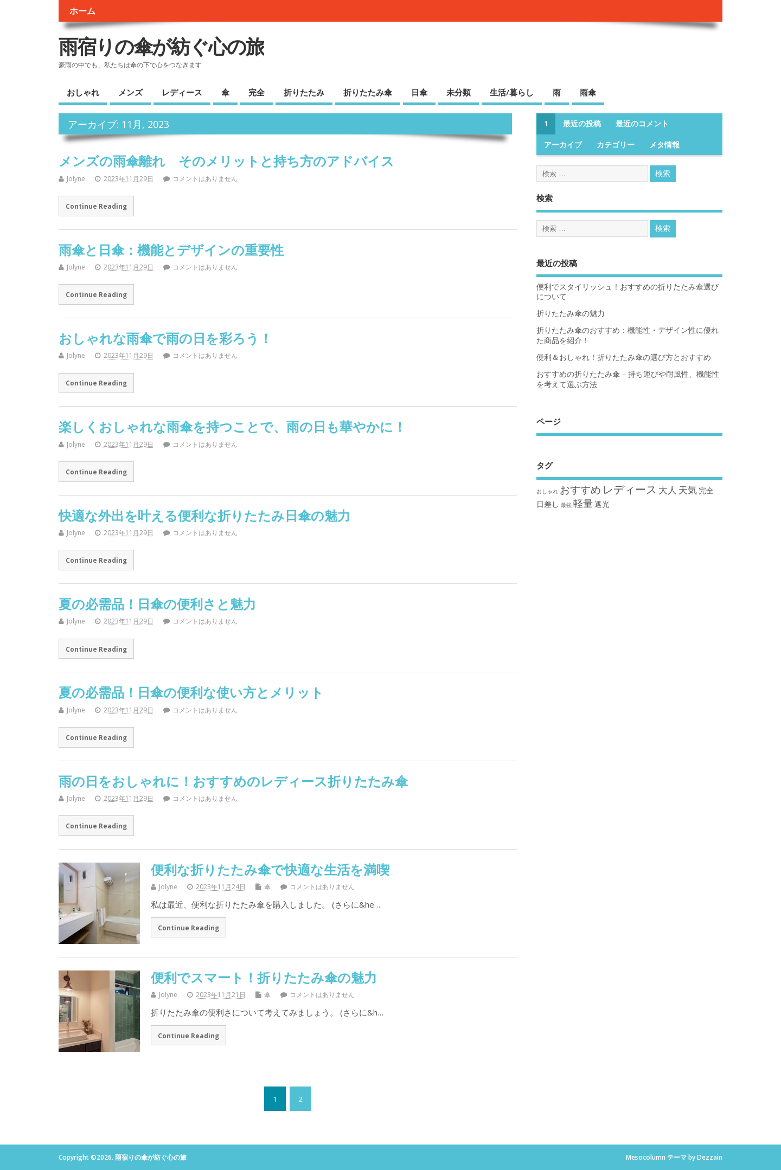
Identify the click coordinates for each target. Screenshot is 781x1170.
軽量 (583, 503)
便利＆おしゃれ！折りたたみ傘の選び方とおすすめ (623, 357)
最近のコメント (642, 123)
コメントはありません (205, 178)
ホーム (82, 11)
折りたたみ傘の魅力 (570, 313)
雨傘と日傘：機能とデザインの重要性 (171, 250)
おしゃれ (83, 92)
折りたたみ (304, 92)
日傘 (419, 92)
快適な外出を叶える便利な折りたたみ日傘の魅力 (204, 515)
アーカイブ (563, 145)
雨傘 (588, 92)
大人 (667, 490)
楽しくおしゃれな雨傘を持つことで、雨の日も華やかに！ (232, 426)
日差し (547, 504)
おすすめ (580, 489)
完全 (256, 92)
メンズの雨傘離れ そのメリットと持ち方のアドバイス (226, 161)
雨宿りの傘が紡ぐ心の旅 (161, 46)
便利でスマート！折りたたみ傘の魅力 (264, 977)
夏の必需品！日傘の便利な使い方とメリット (191, 692)
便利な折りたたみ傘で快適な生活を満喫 (270, 869)
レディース (182, 92)
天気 (687, 490)
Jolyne (76, 178)
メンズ (130, 92)
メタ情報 (664, 145)
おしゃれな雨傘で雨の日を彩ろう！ (165, 338)
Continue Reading (96, 206)
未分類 (458, 92)
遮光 (602, 504)
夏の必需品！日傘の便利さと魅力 (157, 604)
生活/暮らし (512, 92)
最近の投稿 (582, 123)
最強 (566, 505)
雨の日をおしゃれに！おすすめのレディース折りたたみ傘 (233, 781)
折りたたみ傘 (367, 92)
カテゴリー (616, 145)
